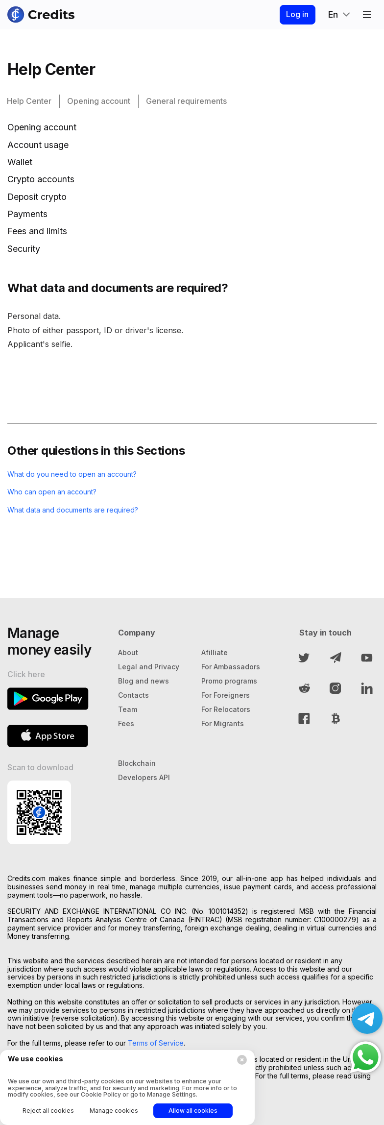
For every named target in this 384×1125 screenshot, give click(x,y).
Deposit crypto (37, 197)
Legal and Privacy (148, 666)
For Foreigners (225, 695)
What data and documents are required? (82, 509)
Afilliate (214, 652)
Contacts (133, 695)
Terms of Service (156, 1043)
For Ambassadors (230, 666)
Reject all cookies (48, 1110)
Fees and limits (37, 231)
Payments (27, 214)
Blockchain (137, 763)
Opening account (98, 101)
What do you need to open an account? (81, 474)
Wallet (19, 162)
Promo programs (229, 681)
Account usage (38, 145)
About (128, 652)
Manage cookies (114, 1110)
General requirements (186, 101)
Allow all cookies (192, 1110)
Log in (294, 14)
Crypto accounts (40, 179)
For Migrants (222, 723)
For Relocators (225, 709)
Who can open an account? (59, 491)
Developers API (144, 777)
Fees (126, 723)
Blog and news (143, 681)
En (333, 14)
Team (127, 709)
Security (23, 249)
